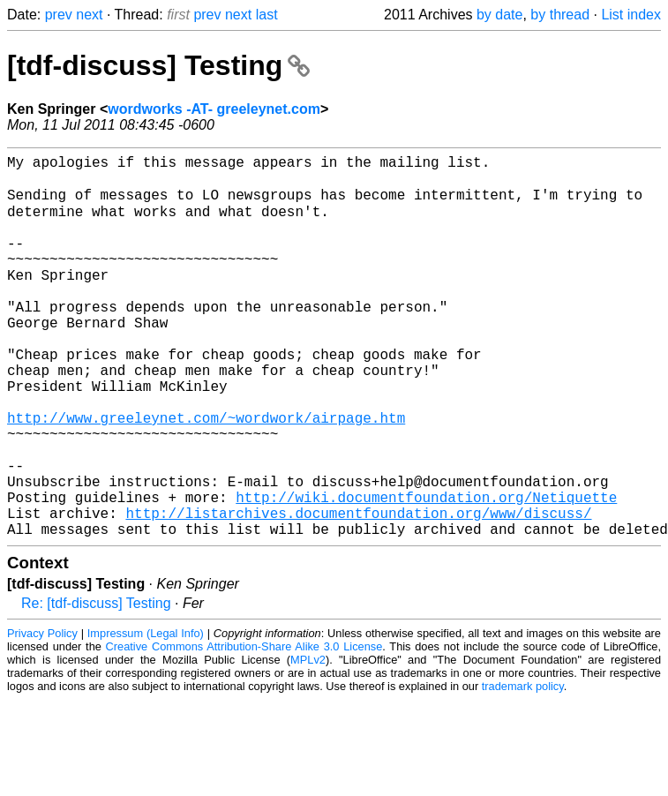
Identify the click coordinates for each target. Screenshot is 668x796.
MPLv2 (308, 742)
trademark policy (523, 769)
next (89, 14)
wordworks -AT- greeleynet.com (214, 108)
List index (631, 14)
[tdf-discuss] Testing (158, 65)
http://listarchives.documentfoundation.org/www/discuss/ (358, 592)
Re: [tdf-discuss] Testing (96, 686)
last (267, 14)
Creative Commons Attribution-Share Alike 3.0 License (244, 729)
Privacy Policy (42, 716)
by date (499, 14)
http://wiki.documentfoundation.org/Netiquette (426, 572)
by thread (559, 14)
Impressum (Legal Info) (145, 716)
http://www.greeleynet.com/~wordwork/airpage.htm (206, 475)
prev (58, 14)
